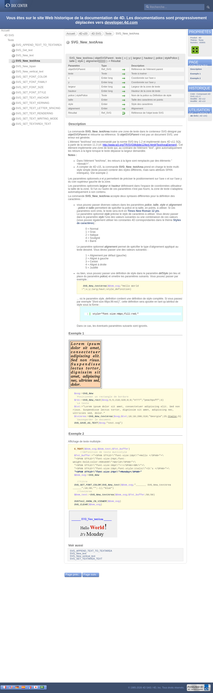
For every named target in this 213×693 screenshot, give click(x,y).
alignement (110, 246)
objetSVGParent (77, 134)
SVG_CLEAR (80, 510)
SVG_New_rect (92, 400)
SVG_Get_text (22, 50)
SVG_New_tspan (24, 66)
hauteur (115, 185)
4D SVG (9, 35)
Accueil (5, 30)
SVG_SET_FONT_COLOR (29, 77)
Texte (11, 40)
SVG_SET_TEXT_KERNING (30, 103)
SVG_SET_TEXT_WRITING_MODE (35, 119)
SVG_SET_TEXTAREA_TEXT (31, 124)
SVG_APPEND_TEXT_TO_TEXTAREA (37, 45)
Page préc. (72, 581)
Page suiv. (90, 581)
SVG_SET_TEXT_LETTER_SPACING (36, 108)
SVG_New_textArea (94, 285)
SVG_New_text (23, 55)
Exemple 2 (76, 436)
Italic (172, 418)
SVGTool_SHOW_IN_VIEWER (90, 507)
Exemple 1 (76, 333)
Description (77, 124)
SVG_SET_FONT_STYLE (29, 92)
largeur (104, 185)
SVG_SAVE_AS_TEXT (86, 425)
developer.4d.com (121, 22)
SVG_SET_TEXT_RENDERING (32, 113)
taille (155, 204)
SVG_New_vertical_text (27, 72)
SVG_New (88, 393)
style (162, 204)
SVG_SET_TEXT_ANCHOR (30, 98)
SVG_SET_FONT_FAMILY (29, 82)
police (148, 204)
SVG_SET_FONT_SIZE (28, 87)
